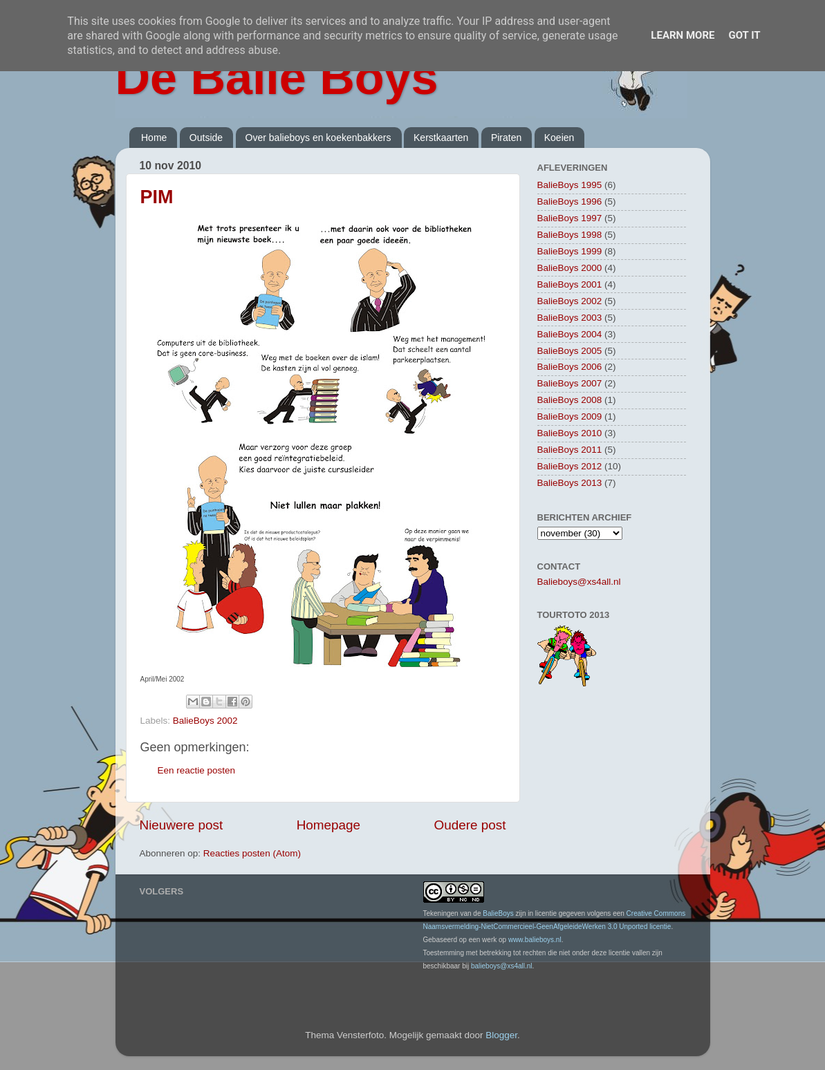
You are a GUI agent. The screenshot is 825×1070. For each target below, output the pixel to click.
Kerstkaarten (441, 137)
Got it (744, 35)
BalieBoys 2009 (569, 416)
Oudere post (470, 825)
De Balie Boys (276, 77)
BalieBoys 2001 (569, 284)
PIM (157, 197)
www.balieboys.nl (535, 940)
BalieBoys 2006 (569, 367)
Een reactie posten (197, 770)
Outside (206, 137)
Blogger (501, 1035)
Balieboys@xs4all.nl (579, 581)
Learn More (682, 35)
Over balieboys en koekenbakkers (318, 137)
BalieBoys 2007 (569, 383)
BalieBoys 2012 (569, 466)
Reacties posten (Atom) (252, 853)
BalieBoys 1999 (569, 251)
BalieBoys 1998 (569, 234)
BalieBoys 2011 (569, 449)
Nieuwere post (181, 825)
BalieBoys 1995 (569, 185)
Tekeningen (440, 913)
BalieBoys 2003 (569, 317)
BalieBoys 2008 (569, 400)
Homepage (328, 825)
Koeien (559, 137)
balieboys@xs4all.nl (501, 966)
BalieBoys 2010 (569, 433)
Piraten (506, 137)
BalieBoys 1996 (569, 201)
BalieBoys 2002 (205, 720)
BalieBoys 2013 (569, 483)
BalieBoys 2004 (569, 334)
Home (154, 137)
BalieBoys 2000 (569, 268)
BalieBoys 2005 (569, 351)
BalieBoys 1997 (569, 218)
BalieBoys (498, 913)
